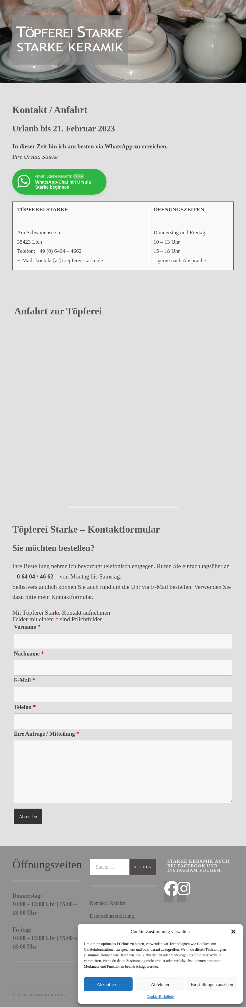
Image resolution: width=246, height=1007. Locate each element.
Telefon (25, 707)
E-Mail (24, 680)
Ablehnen (160, 984)
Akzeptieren (108, 984)
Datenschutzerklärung (112, 916)
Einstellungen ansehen (212, 984)
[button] (233, 931)
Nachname (29, 653)
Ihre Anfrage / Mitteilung (46, 734)
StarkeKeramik (47, 995)
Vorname (27, 627)
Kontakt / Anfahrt (107, 903)
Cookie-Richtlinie (160, 996)
